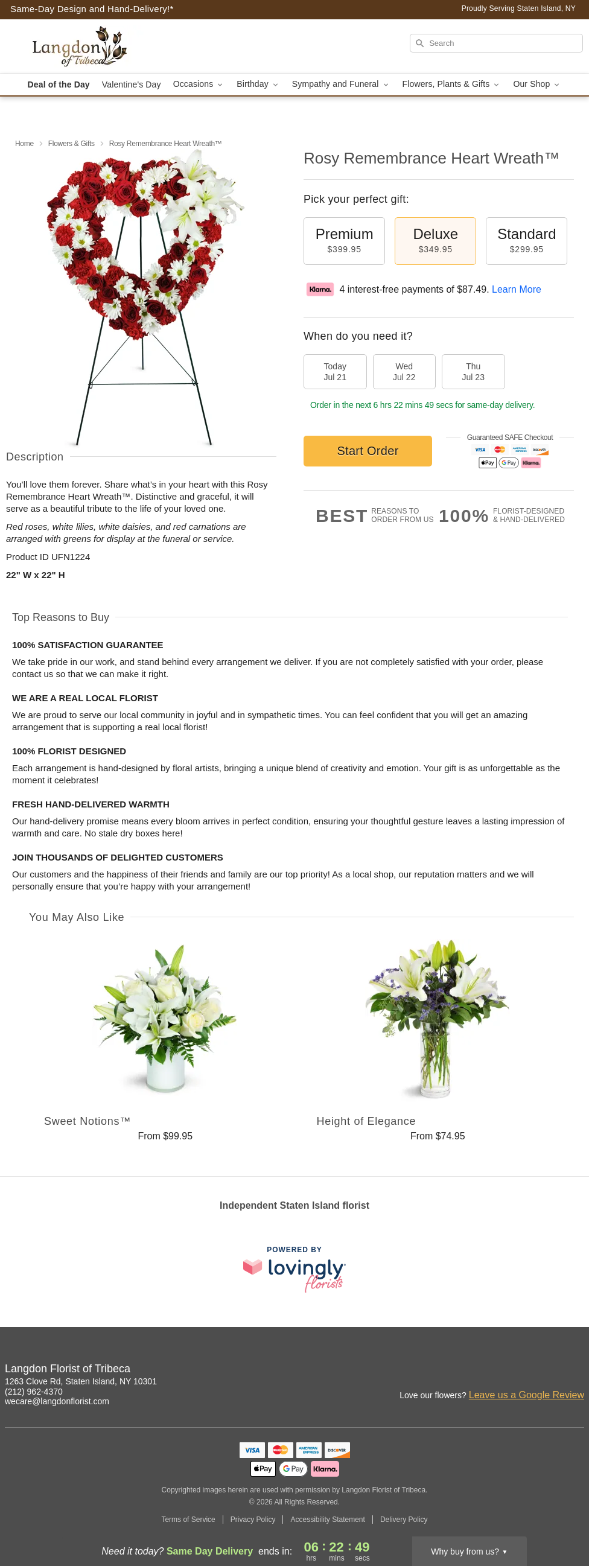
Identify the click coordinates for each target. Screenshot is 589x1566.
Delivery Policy (404, 1519)
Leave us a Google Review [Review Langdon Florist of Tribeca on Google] (526, 1395)
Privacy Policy (253, 1519)
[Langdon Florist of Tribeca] (92, 46)
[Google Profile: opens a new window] (575, 1370)
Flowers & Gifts (71, 143)
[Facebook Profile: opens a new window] (549, 1370)
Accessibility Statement (327, 1519)
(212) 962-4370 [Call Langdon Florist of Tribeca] (34, 1391)
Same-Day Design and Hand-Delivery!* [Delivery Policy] (92, 9)
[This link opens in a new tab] (294, 1269)
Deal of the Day (59, 84)
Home (24, 143)
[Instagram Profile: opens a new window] (522, 1370)
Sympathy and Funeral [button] (341, 84)
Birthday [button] (258, 84)
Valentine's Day (131, 84)
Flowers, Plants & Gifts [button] (452, 84)
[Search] (496, 43)
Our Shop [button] (537, 84)
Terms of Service (188, 1519)
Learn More (516, 289)
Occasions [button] (199, 84)
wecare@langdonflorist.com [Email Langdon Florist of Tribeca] (57, 1401)
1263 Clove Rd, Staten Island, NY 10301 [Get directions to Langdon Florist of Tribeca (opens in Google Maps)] (81, 1381)
